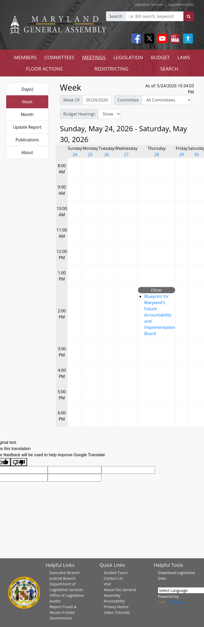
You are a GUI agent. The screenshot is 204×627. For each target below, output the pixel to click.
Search (116, 16)
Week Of (71, 100)
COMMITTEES (59, 57)
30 (196, 154)
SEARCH (169, 68)
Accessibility (114, 600)
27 (126, 154)
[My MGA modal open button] (174, 38)
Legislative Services (148, 4)
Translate (171, 602)
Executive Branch (65, 572)
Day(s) (27, 89)
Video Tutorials (117, 612)
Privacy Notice (116, 606)
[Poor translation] (19, 462)
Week (27, 102)
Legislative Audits (181, 4)
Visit (107, 583)
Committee (128, 100)
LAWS (183, 57)
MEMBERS (25, 57)
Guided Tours (115, 572)
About (27, 152)
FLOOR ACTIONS (44, 68)
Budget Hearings (79, 114)
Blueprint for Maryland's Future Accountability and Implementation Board (159, 314)
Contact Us (113, 578)
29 (181, 154)
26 (106, 154)
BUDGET (160, 57)
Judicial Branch (63, 578)
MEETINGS (94, 57)
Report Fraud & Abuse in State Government (63, 612)
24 (74, 154)
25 (90, 154)
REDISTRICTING (111, 68)
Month (27, 114)
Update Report (27, 127)
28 (156, 154)
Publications (27, 140)
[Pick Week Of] (97, 100)
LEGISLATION (128, 57)
